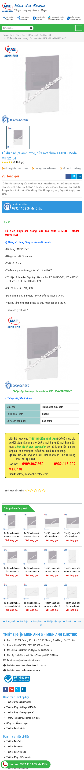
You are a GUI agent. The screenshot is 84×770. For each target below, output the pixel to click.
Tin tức (67, 621)
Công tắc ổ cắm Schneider (30, 446)
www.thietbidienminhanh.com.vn (31, 665)
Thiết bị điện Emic (14, 746)
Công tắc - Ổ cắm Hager (17, 723)
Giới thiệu (22, 621)
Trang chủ (9, 621)
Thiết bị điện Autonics (16, 751)
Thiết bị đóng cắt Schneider (18, 757)
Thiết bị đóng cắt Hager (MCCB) (21, 707)
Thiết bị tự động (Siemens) (18, 702)
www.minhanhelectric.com (28, 670)
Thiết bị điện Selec (14, 741)
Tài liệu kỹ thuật (52, 621)
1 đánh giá (18, 162)
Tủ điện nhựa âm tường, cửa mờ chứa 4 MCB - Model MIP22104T (42, 391)
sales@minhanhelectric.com (26, 660)
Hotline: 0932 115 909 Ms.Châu (25, 764)
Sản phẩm (36, 621)
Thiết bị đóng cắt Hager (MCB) (20, 712)
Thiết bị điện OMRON (15, 728)
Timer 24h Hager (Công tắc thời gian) (23, 717)
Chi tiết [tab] (7, 222)
